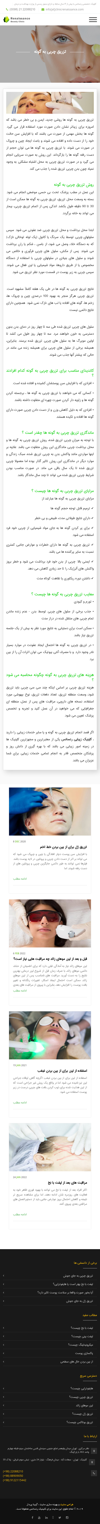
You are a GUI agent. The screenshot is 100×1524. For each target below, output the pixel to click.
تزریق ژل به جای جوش (79, 1301)
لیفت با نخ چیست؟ (82, 1328)
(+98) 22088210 (13, 1471)
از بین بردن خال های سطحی (76, 1361)
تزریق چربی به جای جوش (78, 1276)
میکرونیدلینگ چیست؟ (80, 1345)
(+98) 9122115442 (14, 1480)
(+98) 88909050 (13, 1476)
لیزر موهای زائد (84, 1405)
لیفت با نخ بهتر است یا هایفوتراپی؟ (73, 1284)
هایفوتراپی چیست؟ (82, 1388)
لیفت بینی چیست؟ (82, 1336)
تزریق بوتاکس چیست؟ (80, 1422)
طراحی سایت (66, 1504)
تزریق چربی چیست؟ (81, 1397)
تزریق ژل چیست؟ (82, 1414)
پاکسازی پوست (84, 1353)
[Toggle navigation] (93, 19)
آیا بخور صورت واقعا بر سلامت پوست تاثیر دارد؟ (65, 1292)
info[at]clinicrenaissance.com (62, 9)
